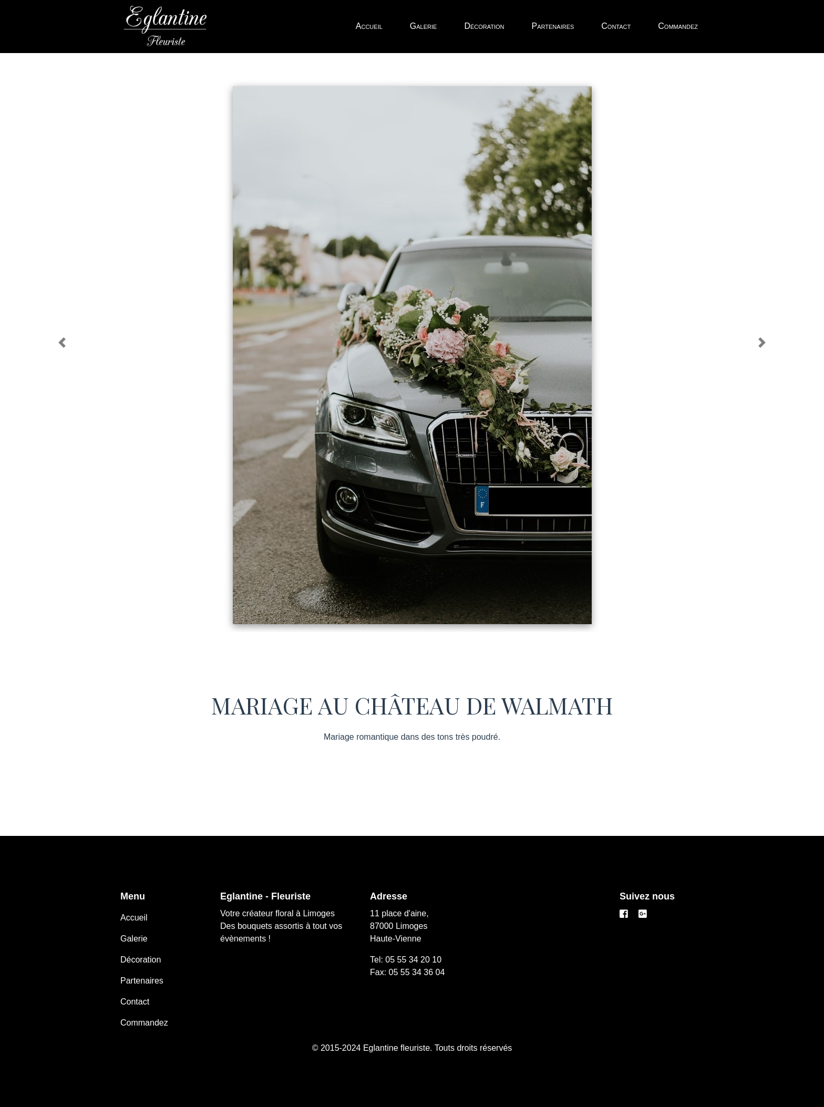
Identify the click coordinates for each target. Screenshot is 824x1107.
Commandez (678, 26)
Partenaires (553, 26)
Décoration (484, 26)
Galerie (423, 26)
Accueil (369, 26)
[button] (61, 342)
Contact (616, 26)
